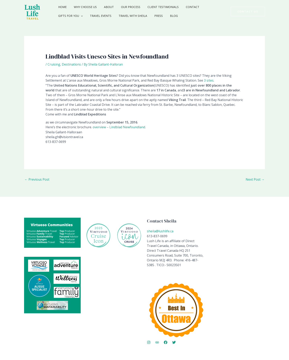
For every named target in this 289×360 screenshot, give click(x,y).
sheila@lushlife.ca (160, 231)
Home (61, 7)
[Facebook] (165, 342)
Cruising (54, 64)
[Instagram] (149, 342)
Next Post (255, 179)
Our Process (125, 7)
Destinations (71, 64)
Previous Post (36, 179)
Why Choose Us (82, 7)
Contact (183, 7)
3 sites (209, 80)
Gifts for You (208, 7)
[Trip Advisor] (157, 342)
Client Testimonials (155, 7)
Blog (136, 16)
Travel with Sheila (98, 16)
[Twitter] (174, 342)
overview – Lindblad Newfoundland (119, 127)
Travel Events (68, 16)
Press (123, 16)
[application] (219, 7)
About (105, 7)
